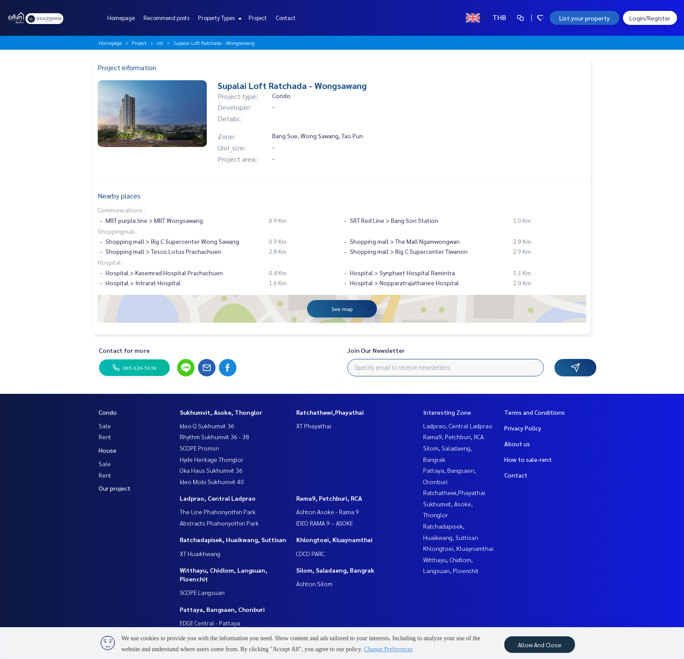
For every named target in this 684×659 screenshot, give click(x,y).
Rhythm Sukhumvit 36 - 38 (214, 436)
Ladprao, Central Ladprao (218, 498)
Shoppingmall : (118, 231)
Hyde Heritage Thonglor (211, 459)
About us (517, 443)
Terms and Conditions (534, 412)
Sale (105, 426)
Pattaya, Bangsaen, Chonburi (222, 609)
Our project (114, 488)
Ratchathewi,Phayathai (330, 412)
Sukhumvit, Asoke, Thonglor (221, 412)
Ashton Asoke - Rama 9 (327, 512)
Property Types (218, 17)
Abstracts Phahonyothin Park (219, 523)
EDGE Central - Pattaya (210, 623)
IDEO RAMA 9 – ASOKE (324, 523)
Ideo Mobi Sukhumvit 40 (212, 481)
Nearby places (119, 195)
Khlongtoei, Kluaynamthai (334, 539)
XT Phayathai (313, 426)
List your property (584, 18)
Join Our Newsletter (376, 350)
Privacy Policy (522, 428)
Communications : (121, 210)
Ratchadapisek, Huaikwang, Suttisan (233, 539)
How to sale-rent (528, 459)
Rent (105, 436)
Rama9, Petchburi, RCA (329, 498)
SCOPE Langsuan (202, 592)
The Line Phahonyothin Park (218, 512)
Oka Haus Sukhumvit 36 (211, 470)
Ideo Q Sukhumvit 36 (207, 426)
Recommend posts (166, 17)
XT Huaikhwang (200, 553)
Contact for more (124, 350)
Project (258, 17)
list (160, 42)
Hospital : (110, 262)
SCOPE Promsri (199, 448)
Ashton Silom (314, 583)
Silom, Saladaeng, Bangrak (335, 570)
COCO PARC (310, 553)
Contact (286, 17)
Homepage (121, 17)
